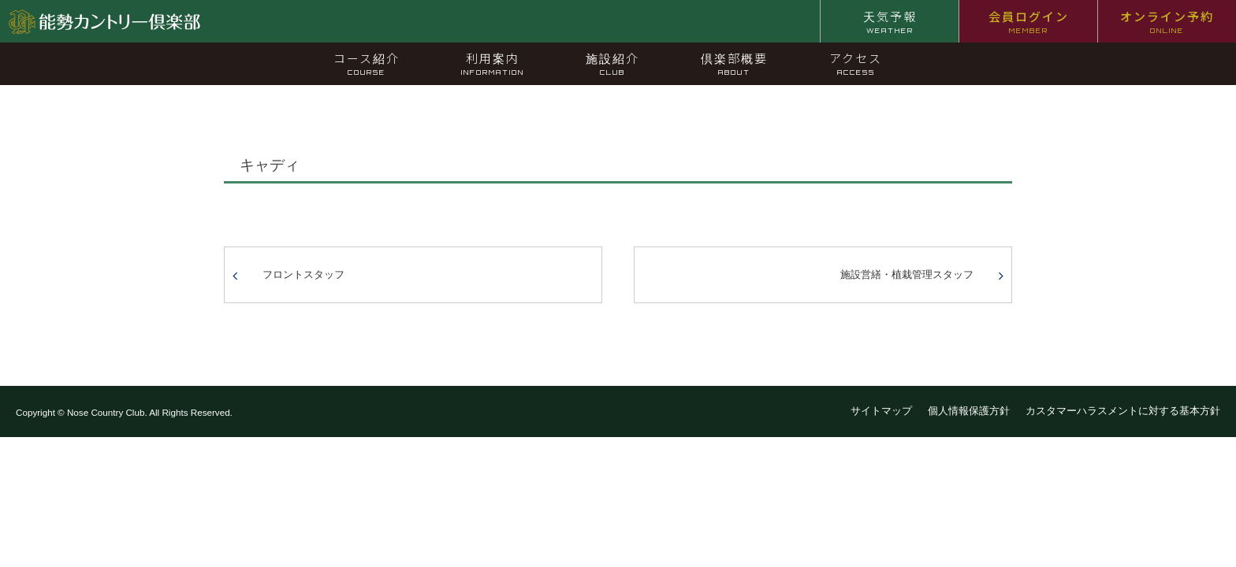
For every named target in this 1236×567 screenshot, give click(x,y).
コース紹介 (366, 63)
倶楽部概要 (734, 63)
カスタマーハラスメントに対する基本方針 (1123, 411)
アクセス (855, 63)
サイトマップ (881, 411)
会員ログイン (1028, 21)
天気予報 (890, 21)
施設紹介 (612, 63)
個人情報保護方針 (969, 411)
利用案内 (492, 63)
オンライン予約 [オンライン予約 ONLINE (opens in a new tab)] (1167, 21)
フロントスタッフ (303, 274)
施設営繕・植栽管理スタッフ (907, 274)
